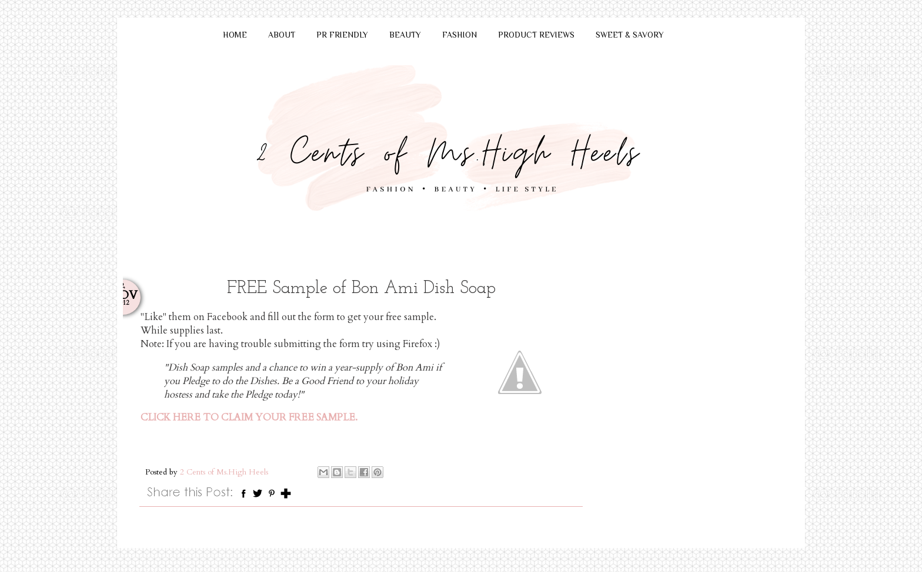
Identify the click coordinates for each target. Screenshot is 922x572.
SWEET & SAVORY (630, 34)
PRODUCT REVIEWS (536, 34)
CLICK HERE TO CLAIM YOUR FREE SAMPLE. (249, 417)
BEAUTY (405, 34)
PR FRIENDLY (342, 34)
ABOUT (281, 34)
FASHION (459, 34)
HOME (235, 34)
